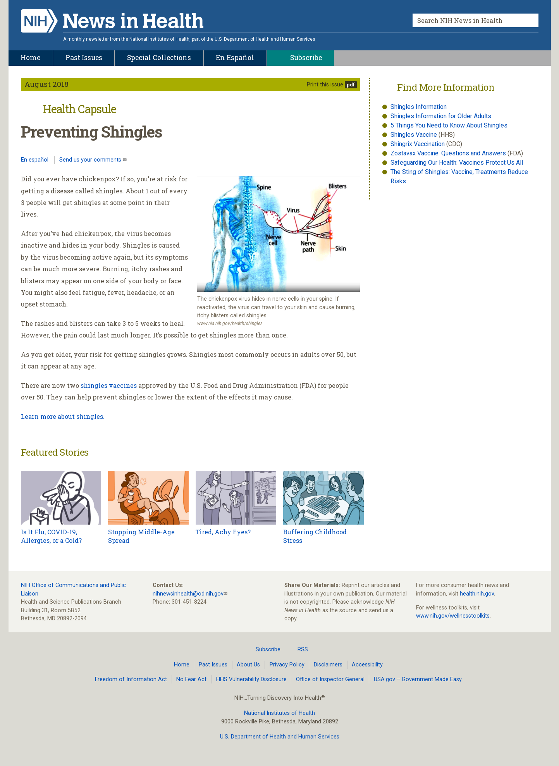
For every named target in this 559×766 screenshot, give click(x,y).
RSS (298, 649)
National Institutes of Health (279, 713)
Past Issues (213, 664)
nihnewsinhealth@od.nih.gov (188, 593)
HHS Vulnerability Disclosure (251, 679)
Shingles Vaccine (413, 134)
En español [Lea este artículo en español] (34, 160)
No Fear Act (191, 679)
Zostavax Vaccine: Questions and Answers (448, 153)
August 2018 (46, 84)
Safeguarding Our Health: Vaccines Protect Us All (456, 162)
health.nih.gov (477, 593)
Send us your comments (91, 160)
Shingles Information (418, 106)
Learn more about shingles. (63, 416)
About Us (248, 664)
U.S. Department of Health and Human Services (279, 736)
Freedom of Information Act (131, 679)
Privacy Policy (287, 664)
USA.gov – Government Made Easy (418, 679)
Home (181, 664)
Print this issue (325, 84)
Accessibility (367, 664)
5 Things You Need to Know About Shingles (448, 125)
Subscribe (263, 649)
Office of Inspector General (330, 679)
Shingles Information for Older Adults (440, 116)
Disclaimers (328, 664)
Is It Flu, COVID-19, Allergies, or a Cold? (51, 536)
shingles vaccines (109, 385)
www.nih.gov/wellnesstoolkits (453, 616)
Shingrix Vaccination (418, 144)
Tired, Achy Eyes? (223, 532)
